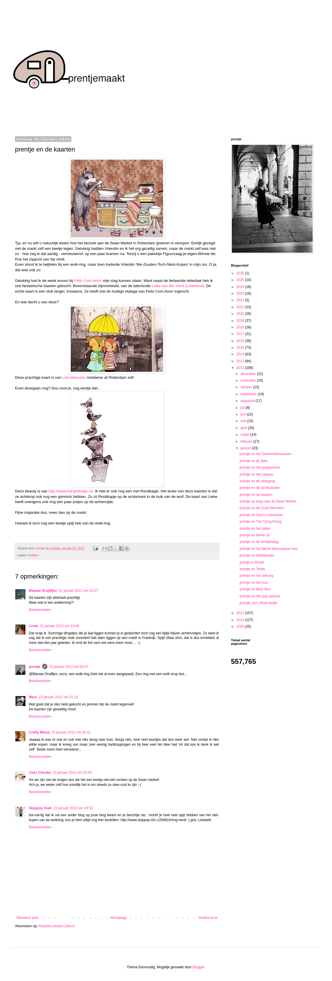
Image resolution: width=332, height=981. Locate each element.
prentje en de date (254, 461)
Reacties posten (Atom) (57, 926)
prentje (34, 667)
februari (246, 441)
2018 (240, 327)
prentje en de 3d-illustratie (259, 488)
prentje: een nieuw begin (258, 603)
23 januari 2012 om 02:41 (71, 732)
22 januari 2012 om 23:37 (78, 591)
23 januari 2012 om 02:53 (72, 773)
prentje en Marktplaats (257, 555)
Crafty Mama (39, 732)
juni (243, 414)
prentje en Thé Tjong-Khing (260, 522)
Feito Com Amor (88, 280)
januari (246, 448)
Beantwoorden (40, 610)
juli (243, 408)
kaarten (33, 555)
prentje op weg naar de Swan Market (268, 501)
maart (245, 435)
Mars (33, 697)
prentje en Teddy (252, 569)
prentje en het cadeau (256, 474)
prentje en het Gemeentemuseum (265, 454)
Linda (33, 626)
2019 (240, 321)
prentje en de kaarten (256, 495)
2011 (240, 613)
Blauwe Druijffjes (43, 591)
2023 (240, 293)
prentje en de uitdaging (257, 481)
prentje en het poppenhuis (260, 467)
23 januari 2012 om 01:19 (58, 697)
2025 (240, 280)
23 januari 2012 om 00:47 (68, 667)
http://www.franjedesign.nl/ (71, 491)
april (244, 428)
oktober (246, 387)
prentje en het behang (256, 576)
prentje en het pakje (255, 528)
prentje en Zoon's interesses (261, 515)
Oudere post (207, 918)
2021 (240, 307)
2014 (240, 354)
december (248, 374)
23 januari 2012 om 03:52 (73, 808)
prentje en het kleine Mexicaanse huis (269, 549)
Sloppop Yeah (40, 808)
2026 (240, 273)
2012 (240, 368)
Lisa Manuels (73, 377)
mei (243, 421)
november (248, 380)
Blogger (198, 967)
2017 (240, 334)
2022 (240, 300)
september (249, 394)
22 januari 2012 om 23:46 (59, 626)
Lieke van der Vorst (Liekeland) (178, 286)
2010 (240, 620)
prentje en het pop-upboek (260, 596)
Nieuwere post (27, 918)
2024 (240, 287)
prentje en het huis (254, 583)
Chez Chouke (40, 773)
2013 (240, 361)
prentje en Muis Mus (255, 589)
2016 (240, 341)
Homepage (118, 918)
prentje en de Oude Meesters (262, 508)
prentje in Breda (252, 562)
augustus (247, 401)
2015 (240, 348)
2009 (240, 627)
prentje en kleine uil (254, 535)
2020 (240, 314)
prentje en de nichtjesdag (259, 542)
